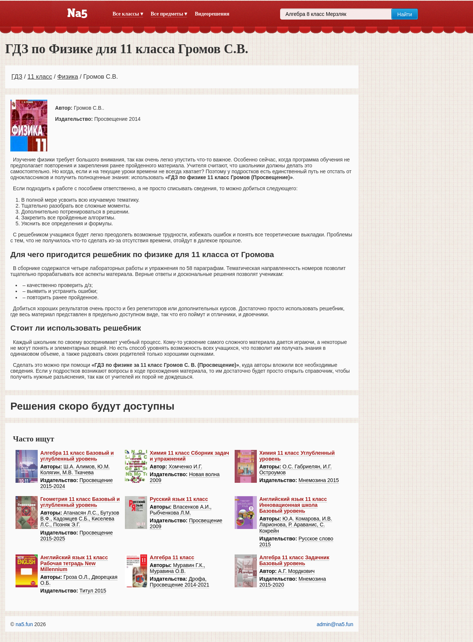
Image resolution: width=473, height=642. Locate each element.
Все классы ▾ (128, 14)
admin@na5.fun (335, 624)
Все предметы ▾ (169, 14)
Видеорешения (212, 14)
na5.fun (24, 624)
